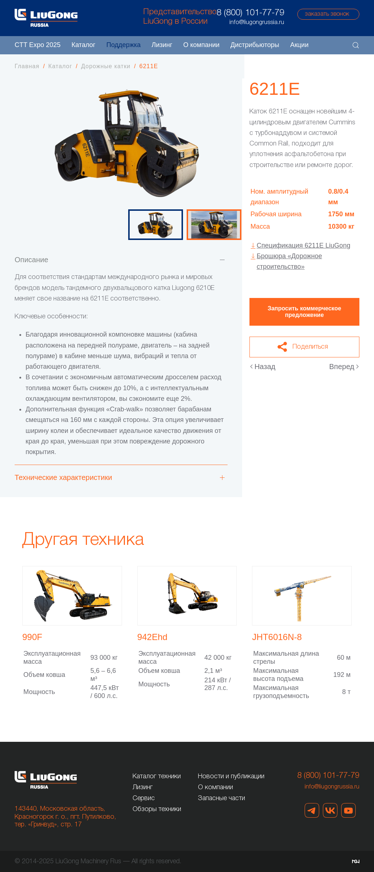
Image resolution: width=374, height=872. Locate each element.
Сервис (144, 798)
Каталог (83, 45)
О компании (215, 787)
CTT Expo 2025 (38, 45)
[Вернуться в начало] (46, 18)
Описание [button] (31, 260)
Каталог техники (157, 776)
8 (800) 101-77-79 (250, 13)
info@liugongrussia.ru (332, 787)
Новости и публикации (231, 776)
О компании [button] (201, 45)
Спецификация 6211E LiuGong (303, 245)
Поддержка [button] (123, 45)
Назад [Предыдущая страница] (262, 367)
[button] (355, 45)
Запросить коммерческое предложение (304, 311)
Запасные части (221, 798)
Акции (299, 45)
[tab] (155, 224)
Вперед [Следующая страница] (344, 367)
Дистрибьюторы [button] (254, 45)
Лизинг (162, 45)
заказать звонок (327, 14)
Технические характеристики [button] (63, 477)
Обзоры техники (157, 809)
